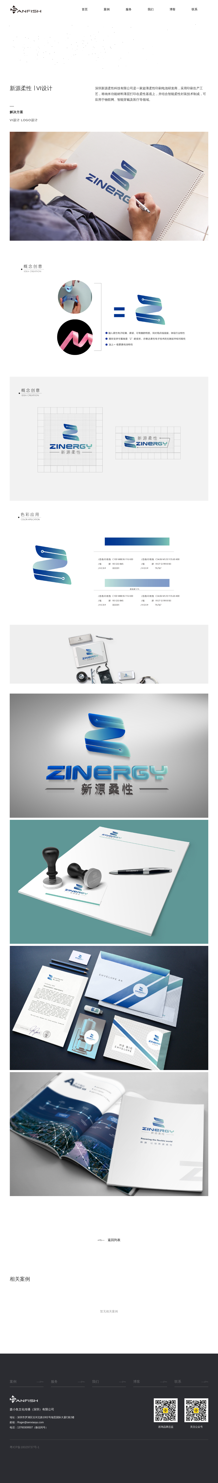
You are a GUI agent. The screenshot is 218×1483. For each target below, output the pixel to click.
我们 (151, 9)
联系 (195, 9)
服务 (129, 9)
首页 (85, 9)
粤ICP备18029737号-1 (24, 1447)
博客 (173, 9)
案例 (107, 9)
